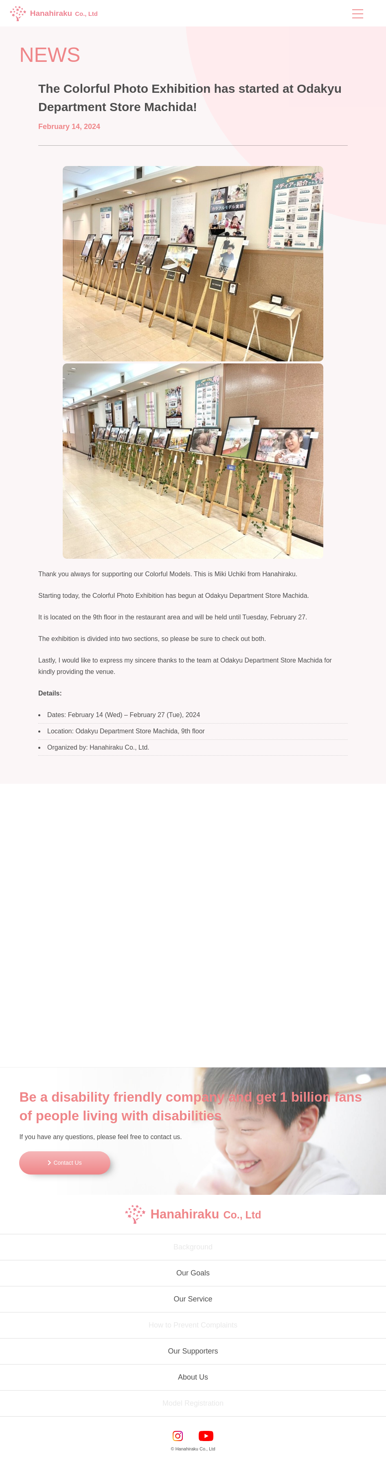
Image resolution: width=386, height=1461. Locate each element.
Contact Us (67, 1162)
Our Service (192, 1299)
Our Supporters (193, 1351)
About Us (193, 1377)
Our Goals (193, 1273)
